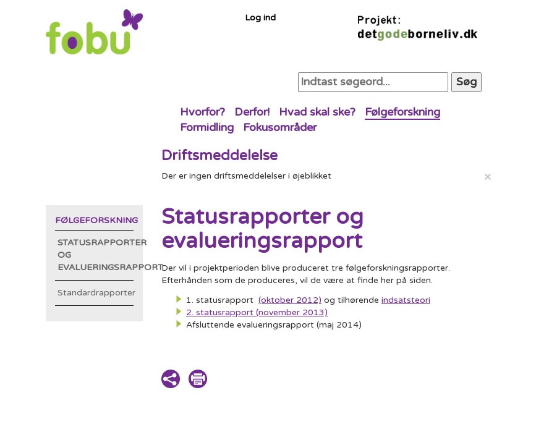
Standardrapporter (95, 292)
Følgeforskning (402, 112)
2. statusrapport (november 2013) (257, 312)
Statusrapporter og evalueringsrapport (95, 255)
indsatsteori (405, 300)
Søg (466, 81)
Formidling (207, 127)
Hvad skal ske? (317, 112)
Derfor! (252, 112)
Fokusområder (280, 127)
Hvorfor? (202, 112)
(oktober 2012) (289, 300)
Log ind (260, 17)
